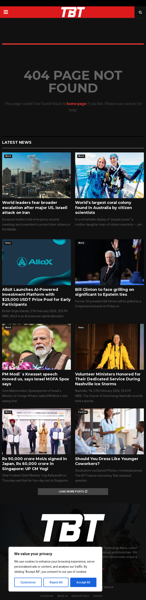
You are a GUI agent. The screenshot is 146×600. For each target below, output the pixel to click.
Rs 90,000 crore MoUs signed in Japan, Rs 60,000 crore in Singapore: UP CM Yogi (34, 463)
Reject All (56, 582)
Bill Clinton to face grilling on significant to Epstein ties (104, 292)
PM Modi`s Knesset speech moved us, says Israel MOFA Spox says (35, 379)
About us (62, 595)
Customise (28, 582)
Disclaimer (46, 595)
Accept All (83, 582)
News (8, 243)
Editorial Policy (80, 595)
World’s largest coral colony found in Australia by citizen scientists (103, 207)
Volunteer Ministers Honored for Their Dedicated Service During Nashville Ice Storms (108, 379)
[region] (55, 569)
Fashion (82, 412)
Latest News (16, 142)
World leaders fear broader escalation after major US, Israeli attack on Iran (34, 207)
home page (76, 103)
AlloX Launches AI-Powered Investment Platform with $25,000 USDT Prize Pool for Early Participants (36, 297)
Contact (97, 595)
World (8, 156)
